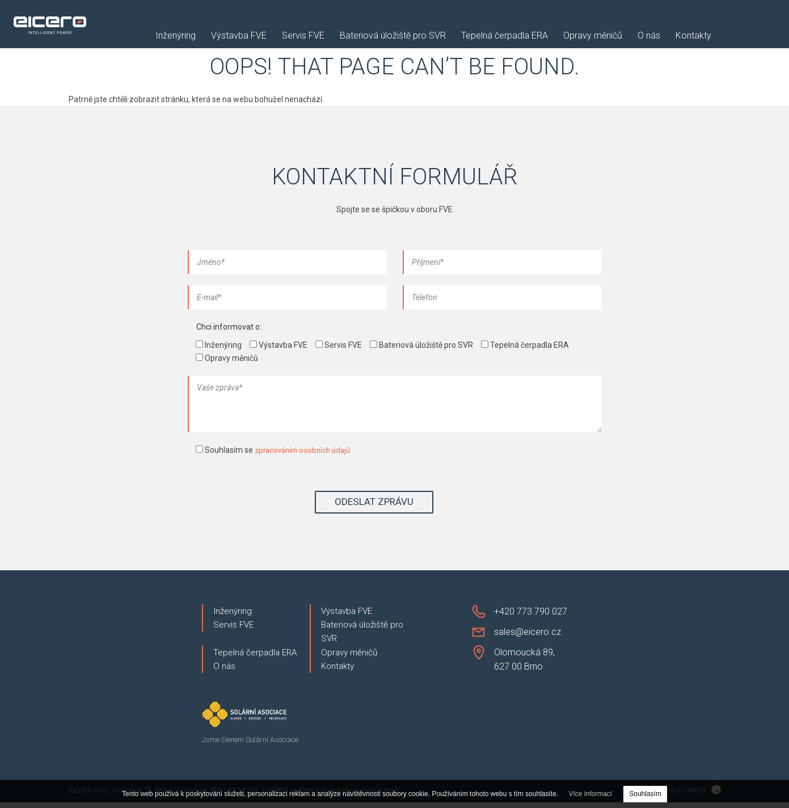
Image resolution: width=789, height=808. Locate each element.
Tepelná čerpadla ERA (504, 36)
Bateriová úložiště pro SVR (393, 36)
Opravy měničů (592, 36)
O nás (649, 36)
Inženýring (175, 36)
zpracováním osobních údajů (306, 450)
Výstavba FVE (239, 36)
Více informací (591, 794)
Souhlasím (645, 794)
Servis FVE (303, 36)
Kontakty (693, 36)
